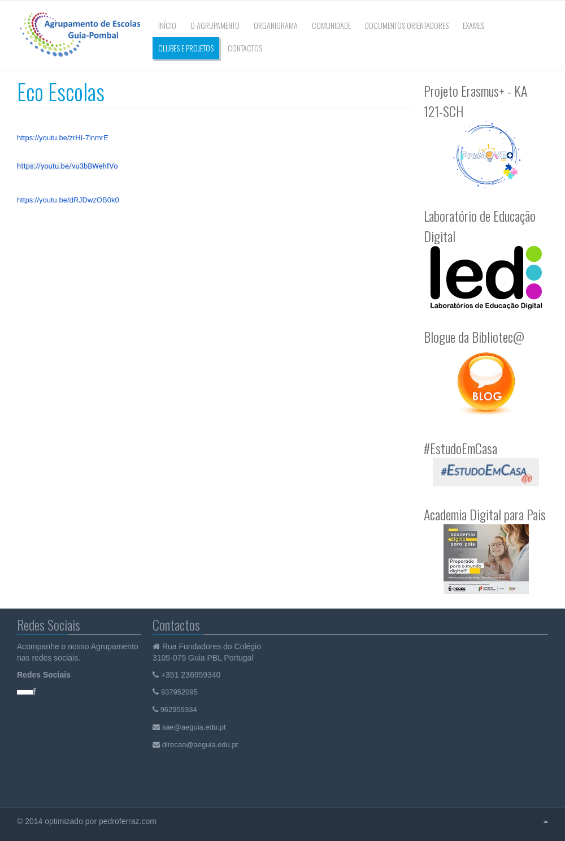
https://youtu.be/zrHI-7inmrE (62, 137)
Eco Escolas (61, 91)
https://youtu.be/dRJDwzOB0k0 (68, 200)
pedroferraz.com (129, 821)
